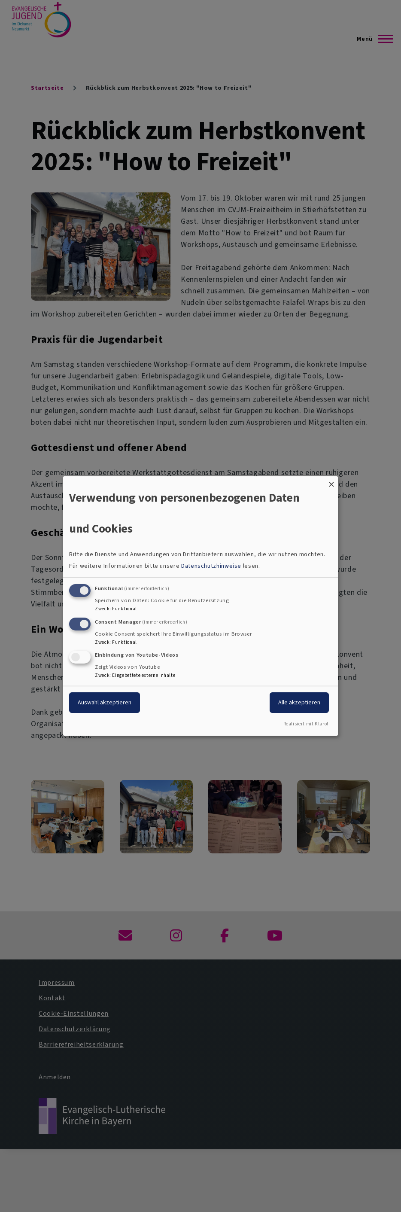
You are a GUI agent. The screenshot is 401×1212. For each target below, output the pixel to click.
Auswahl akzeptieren (104, 702)
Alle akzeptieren (299, 702)
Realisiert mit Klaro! (305, 724)
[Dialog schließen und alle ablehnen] (331, 481)
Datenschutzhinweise (211, 566)
